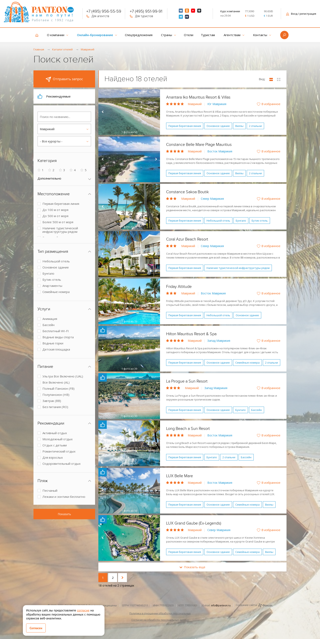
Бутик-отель (260, 220)
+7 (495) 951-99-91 (146, 12)
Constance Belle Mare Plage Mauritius (199, 144)
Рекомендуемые (54, 96)
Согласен (36, 628)
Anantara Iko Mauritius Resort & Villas (198, 97)
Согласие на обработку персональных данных (160, 620)
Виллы (239, 126)
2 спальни (255, 126)
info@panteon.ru (221, 605)
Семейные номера (247, 362)
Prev (102, 112)
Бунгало (241, 220)
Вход (301, 14)
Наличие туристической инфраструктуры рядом (238, 268)
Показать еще (192, 567)
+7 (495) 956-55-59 (103, 12)
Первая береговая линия (184, 126)
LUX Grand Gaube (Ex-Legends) (193, 523)
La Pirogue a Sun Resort (187, 381)
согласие (83, 610)
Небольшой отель (218, 220)
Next (156, 112)
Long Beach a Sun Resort (188, 428)
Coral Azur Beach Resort (187, 239)
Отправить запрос (64, 79)
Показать (64, 514)
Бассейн (256, 410)
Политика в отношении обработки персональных (160, 613)
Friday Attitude (179, 286)
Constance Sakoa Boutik (187, 192)
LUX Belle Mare (179, 476)
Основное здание (218, 126)
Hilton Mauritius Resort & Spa (191, 334)
